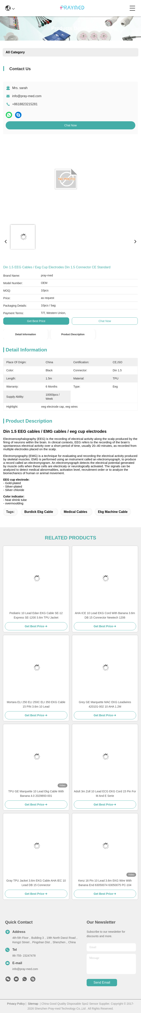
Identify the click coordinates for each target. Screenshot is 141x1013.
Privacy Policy (16, 1003)
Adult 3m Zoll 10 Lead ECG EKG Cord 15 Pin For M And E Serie (105, 793)
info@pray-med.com (26, 96)
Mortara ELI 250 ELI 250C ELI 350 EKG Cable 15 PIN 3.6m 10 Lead (36, 704)
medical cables (75, 511)
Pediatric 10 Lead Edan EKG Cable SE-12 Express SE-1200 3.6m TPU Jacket (36, 615)
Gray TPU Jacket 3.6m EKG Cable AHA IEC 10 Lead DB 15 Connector (36, 883)
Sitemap (33, 1003)
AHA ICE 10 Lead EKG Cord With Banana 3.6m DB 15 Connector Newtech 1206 (105, 615)
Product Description (73, 334)
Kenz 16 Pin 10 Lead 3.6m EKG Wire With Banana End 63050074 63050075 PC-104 (105, 883)
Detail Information (25, 334)
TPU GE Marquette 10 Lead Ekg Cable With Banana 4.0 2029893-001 (36, 793)
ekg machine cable (113, 511)
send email (102, 982)
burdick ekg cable (38, 511)
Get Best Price (36, 321)
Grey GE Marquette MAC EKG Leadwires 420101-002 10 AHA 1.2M (105, 704)
